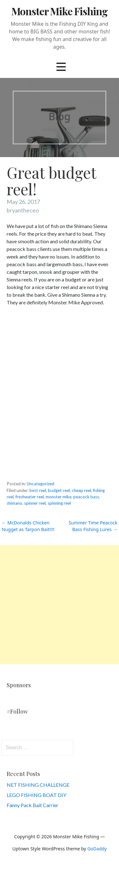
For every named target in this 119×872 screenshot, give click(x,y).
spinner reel (35, 503)
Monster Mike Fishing (59, 11)
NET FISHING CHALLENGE (38, 785)
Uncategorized (40, 483)
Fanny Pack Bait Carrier (32, 805)
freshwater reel (30, 496)
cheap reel (81, 490)
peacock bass (86, 496)
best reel (38, 490)
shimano (14, 503)
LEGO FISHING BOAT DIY (36, 795)
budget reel (59, 490)
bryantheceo (23, 210)
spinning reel (59, 503)
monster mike (58, 496)
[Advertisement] (59, 604)
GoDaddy (97, 849)
